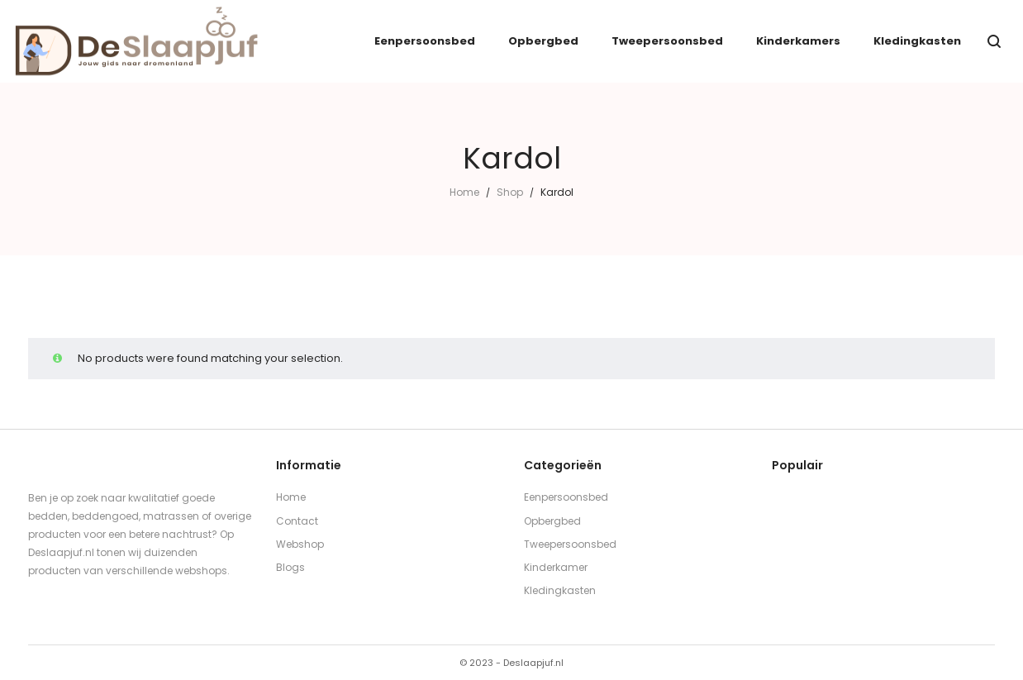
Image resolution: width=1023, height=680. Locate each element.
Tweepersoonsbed (570, 544)
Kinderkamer (556, 567)
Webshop (300, 544)
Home (464, 192)
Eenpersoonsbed (566, 497)
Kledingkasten (560, 590)
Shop (510, 192)
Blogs (290, 567)
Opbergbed (552, 521)
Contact (297, 521)
